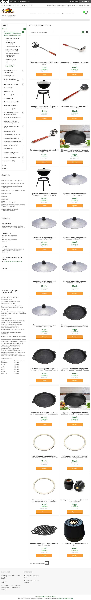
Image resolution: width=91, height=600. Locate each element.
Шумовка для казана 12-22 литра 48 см (44, 63)
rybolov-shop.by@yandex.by (13, 261)
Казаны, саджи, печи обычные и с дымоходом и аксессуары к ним (12, 33)
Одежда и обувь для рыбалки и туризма (10, 122)
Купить (44, 74)
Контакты (56, 13)
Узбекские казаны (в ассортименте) (12, 50)
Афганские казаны (11, 38)
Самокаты (7, 149)
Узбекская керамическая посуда (10, 42)
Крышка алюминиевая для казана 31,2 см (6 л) (74, 194)
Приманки (7, 131)
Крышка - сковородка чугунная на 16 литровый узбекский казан (75, 413)
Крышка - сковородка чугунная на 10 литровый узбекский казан (75, 369)
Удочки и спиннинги (11, 141)
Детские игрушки (10, 157)
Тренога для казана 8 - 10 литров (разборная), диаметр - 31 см (44, 107)
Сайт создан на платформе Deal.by (45, 596)
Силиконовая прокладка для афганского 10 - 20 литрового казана (44, 501)
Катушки (7, 98)
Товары (41, 13)
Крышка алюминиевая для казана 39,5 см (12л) (44, 282)
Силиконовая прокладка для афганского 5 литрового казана (44, 457)
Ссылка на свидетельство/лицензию (13, 336)
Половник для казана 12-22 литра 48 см (74, 63)
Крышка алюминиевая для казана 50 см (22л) (44, 325)
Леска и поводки (9, 105)
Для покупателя (68, 13)
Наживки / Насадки (10, 117)
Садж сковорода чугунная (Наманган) (12, 60)
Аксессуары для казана (11, 65)
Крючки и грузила (10, 102)
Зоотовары (7, 161)
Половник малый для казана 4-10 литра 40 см (44, 150)
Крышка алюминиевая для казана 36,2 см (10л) (74, 238)
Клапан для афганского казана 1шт (74, 544)
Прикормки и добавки (11, 126)
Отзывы (5, 168)
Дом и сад (7, 95)
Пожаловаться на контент (65, 598)
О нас (48, 13)
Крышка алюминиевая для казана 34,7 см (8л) (44, 238)
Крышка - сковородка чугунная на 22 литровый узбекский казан (75, 150)
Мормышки (8, 109)
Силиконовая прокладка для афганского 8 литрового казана (74, 457)
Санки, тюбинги (9, 145)
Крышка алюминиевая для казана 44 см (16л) (74, 282)
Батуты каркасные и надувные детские (10, 80)
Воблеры (7, 91)
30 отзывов (75, 1)
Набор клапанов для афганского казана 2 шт (75, 500)
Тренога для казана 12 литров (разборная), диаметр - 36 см (44, 194)
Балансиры (7, 76)
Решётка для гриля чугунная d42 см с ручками (44, 544)
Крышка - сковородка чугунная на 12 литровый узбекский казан (44, 413)
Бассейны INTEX (9, 84)
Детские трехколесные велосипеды (11, 153)
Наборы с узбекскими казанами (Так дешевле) (13, 55)
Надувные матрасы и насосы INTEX (11, 113)
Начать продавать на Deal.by (21, 1)
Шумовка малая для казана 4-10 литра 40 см (74, 107)
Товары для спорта (10, 138)
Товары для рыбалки (11, 134)
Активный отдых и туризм (10, 71)
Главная (33, 13)
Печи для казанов (11, 46)
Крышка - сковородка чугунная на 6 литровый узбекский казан (74, 325)
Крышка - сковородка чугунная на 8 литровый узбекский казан (44, 369)
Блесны (6, 88)
